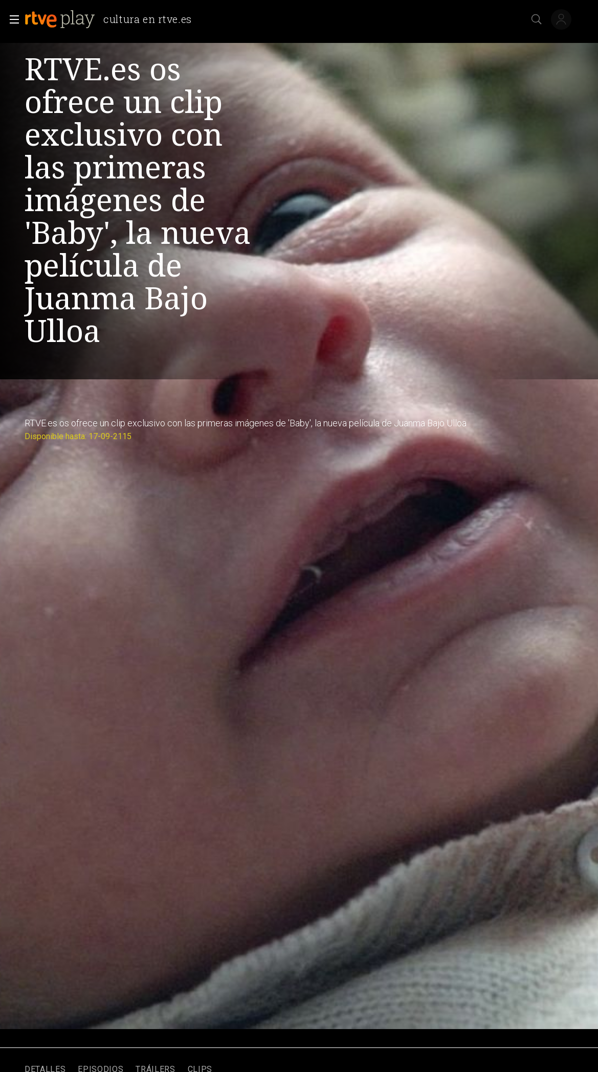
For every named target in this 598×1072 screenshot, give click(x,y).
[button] (11, 19)
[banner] (112, 19)
